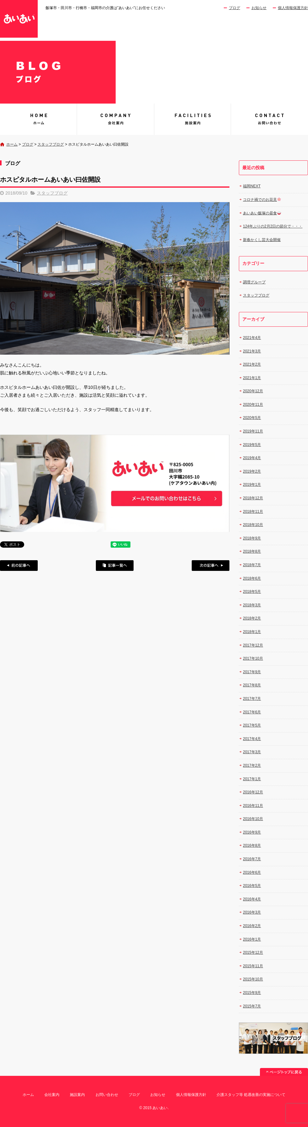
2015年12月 (253, 952)
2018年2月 (252, 618)
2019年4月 (252, 458)
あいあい (38, 119)
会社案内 (115, 119)
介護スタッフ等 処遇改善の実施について (251, 1094)
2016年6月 (252, 872)
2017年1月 (252, 779)
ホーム (12, 144)
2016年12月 (253, 792)
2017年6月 (252, 712)
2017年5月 (252, 725)
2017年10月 (253, 658)
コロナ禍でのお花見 (262, 199)
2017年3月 (252, 752)
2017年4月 (252, 739)
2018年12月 (253, 498)
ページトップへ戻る (284, 1072)
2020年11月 (253, 404)
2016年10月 (253, 819)
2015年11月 (253, 966)
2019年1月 (252, 484)
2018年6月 (252, 578)
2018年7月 (252, 565)
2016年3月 (252, 912)
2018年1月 (252, 632)
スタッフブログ (50, 144)
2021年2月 (252, 364)
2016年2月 (252, 926)
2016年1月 (252, 939)
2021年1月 (252, 378)
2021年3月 (252, 351)
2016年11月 (253, 805)
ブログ (234, 8)
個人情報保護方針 (293, 8)
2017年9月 (252, 672)
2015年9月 (252, 992)
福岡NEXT (252, 186)
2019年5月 (252, 445)
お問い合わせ (269, 119)
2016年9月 (252, 832)
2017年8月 (252, 685)
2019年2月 (252, 471)
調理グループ (254, 282)
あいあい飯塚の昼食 (262, 213)
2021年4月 (252, 337)
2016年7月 (252, 859)
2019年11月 (253, 431)
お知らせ (259, 8)
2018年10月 (253, 525)
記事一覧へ (115, 565)
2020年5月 (252, 418)
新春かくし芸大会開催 (262, 240)
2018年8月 (252, 551)
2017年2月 (252, 765)
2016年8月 (252, 845)
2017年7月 (252, 698)
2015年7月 (252, 1006)
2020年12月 (253, 391)
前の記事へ (19, 565)
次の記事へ (210, 565)
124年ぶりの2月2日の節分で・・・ (272, 226)
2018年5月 (252, 591)
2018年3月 (252, 605)
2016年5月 (252, 885)
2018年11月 (253, 511)
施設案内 (192, 119)
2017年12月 (253, 645)
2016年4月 (252, 899)
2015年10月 (253, 979)
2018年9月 (252, 538)
